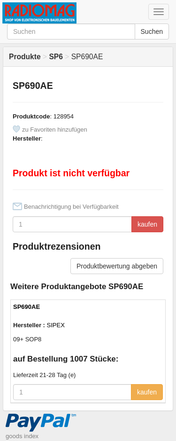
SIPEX (56, 325)
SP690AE (26, 306)
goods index (22, 436)
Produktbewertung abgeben (117, 266)
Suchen (152, 31)
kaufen (147, 224)
